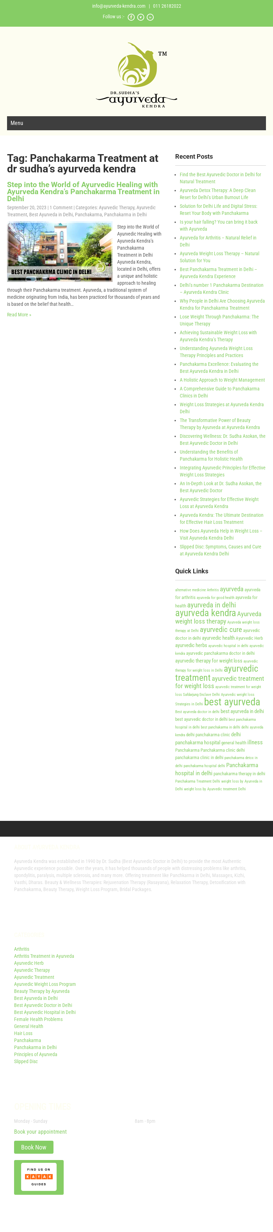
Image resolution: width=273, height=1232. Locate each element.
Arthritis (21, 949)
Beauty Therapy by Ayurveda (42, 991)
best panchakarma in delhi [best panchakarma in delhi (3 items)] (220, 727)
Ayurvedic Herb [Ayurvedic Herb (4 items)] (249, 638)
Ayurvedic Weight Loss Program (45, 984)
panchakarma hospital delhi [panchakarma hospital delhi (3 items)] (204, 766)
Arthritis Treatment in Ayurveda (44, 956)
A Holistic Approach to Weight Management (222, 380)
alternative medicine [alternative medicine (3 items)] (190, 590)
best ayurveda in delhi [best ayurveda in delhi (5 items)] (242, 711)
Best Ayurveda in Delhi (51, 214)
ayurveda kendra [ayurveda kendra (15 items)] (205, 613)
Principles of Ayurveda (35, 1054)
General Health (28, 1026)
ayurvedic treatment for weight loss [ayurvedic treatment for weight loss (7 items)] (219, 682)
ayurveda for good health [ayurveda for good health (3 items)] (215, 597)
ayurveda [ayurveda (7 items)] (231, 589)
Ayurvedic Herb (29, 963)
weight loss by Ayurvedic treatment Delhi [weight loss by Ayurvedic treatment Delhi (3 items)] (215, 789)
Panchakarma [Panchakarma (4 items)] (187, 750)
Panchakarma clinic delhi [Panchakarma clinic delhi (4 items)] (223, 750)
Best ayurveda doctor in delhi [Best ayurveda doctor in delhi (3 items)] (197, 712)
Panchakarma (88, 214)
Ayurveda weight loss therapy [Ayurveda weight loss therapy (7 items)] (218, 617)
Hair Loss (23, 1033)
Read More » (19, 314)
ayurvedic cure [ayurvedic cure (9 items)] (221, 629)
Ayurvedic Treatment (34, 977)
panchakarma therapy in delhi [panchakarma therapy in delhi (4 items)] (239, 773)
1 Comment (61, 207)
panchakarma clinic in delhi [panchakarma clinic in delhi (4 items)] (199, 757)
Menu (17, 123)
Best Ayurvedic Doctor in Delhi (43, 1005)
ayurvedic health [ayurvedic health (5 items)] (218, 638)
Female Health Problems (38, 1019)
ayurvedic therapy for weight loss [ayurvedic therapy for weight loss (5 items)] (208, 661)
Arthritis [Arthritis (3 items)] (213, 590)
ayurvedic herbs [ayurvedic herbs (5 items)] (191, 645)
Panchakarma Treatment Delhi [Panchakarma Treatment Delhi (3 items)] (197, 781)
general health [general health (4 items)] (233, 742)
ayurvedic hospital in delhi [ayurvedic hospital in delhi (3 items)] (228, 646)
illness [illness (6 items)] (255, 742)
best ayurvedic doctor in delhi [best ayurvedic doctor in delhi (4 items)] (201, 719)
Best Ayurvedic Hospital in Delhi (45, 1012)
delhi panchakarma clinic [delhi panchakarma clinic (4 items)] (208, 734)
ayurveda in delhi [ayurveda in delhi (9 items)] (211, 604)
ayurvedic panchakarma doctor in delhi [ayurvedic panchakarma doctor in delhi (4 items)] (220, 653)
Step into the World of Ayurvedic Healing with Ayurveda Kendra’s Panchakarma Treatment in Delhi (83, 191)
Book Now (33, 1147)
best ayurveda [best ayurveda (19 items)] (232, 702)
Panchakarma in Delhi (125, 214)
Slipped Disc (26, 1061)
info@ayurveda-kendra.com (119, 6)
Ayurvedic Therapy (116, 207)
